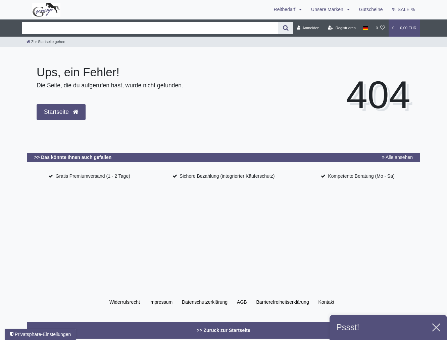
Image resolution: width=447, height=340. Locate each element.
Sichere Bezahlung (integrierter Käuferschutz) (227, 176)
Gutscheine (371, 9)
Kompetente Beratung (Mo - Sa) (361, 176)
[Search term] (150, 28)
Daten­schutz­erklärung (205, 302)
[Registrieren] (341, 27)
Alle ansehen (397, 157)
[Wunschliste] (380, 27)
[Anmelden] (308, 27)
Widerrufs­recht (124, 302)
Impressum (160, 302)
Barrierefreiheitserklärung (282, 302)
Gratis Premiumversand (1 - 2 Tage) (93, 176)
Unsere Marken (328, 9)
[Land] (365, 27)
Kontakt (326, 302)
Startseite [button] (61, 112)
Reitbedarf (285, 9)
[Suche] (285, 28)
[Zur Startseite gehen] (46, 42)
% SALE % (403, 9)
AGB (242, 302)
